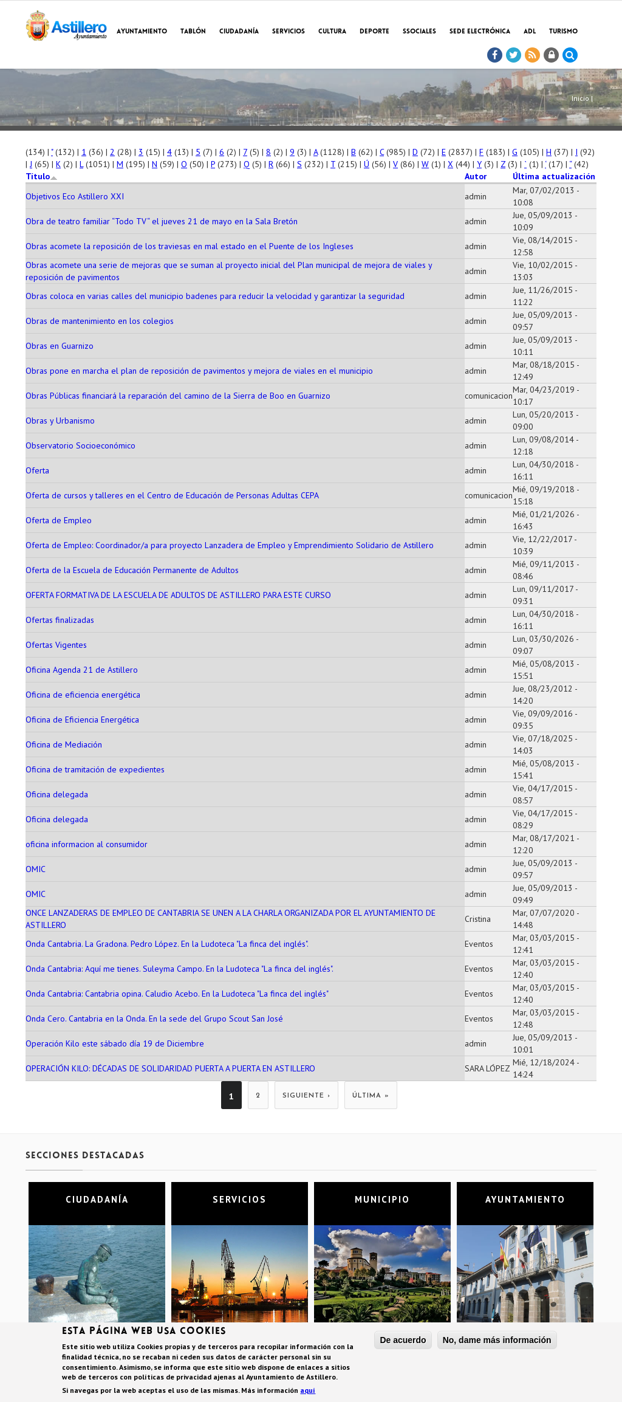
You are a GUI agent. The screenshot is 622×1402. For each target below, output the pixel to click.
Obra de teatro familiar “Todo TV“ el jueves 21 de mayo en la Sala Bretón (162, 221)
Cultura (332, 32)
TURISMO (563, 32)
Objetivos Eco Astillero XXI (75, 196)
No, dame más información (497, 1342)
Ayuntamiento (142, 32)
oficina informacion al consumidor (87, 844)
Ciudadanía (239, 32)
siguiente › (306, 1096)
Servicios (288, 32)
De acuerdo (403, 1342)
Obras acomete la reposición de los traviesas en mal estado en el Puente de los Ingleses (190, 246)
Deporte (374, 32)
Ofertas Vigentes (56, 644)
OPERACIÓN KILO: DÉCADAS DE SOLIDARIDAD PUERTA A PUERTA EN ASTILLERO (170, 1068)
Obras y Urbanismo (60, 420)
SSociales (419, 32)
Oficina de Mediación (64, 744)
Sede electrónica (479, 32)
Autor (476, 176)
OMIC (36, 869)
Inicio (580, 98)
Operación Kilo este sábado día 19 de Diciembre (115, 1043)
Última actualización (554, 176)
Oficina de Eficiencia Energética (82, 719)
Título (42, 176)
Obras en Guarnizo (60, 345)
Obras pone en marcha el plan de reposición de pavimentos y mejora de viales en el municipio (199, 370)
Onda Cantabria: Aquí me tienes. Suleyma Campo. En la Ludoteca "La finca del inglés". (179, 968)
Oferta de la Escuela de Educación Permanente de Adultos (132, 570)
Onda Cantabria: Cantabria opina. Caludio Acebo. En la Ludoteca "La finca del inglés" (177, 993)
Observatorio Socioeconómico (80, 445)
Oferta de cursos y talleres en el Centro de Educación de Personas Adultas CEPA (172, 495)
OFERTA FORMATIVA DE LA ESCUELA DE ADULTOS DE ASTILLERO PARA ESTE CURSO (178, 594)
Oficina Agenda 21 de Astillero (82, 669)
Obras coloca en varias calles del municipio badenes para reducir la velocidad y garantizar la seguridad (215, 295)
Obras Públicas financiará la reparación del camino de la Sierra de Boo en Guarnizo (178, 395)
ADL (530, 32)
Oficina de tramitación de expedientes (95, 769)
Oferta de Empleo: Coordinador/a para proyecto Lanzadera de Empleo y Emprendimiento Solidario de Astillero (230, 545)
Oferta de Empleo (59, 520)
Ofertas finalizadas (60, 619)
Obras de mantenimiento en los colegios (100, 320)
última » (370, 1096)
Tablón (193, 32)
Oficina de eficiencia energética (83, 694)
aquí (307, 1392)
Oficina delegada (57, 794)
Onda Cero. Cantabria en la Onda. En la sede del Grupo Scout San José (154, 1018)
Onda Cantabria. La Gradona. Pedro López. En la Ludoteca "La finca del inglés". (167, 943)
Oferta (37, 470)
